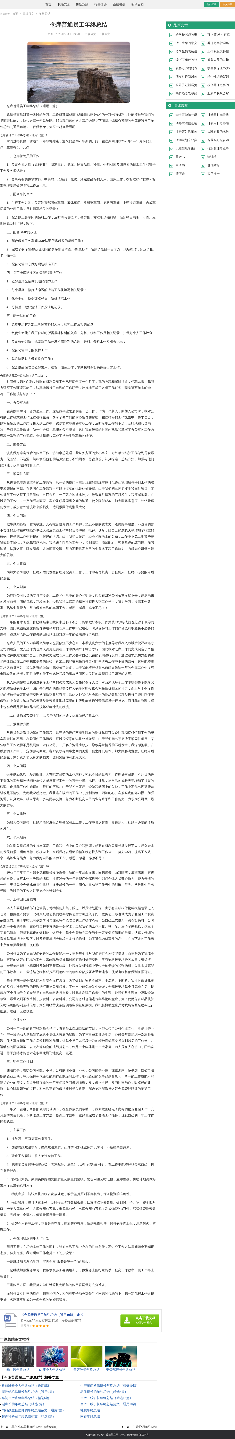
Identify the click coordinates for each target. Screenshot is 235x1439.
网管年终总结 (90, 1416)
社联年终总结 (90, 1410)
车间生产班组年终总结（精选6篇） (27, 1397)
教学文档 (137, 4)
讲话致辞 (82, 4)
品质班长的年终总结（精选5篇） (104, 1391)
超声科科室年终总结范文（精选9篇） (29, 1416)
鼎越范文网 (112, 1434)
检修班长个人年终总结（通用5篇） (27, 1385)
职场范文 (64, 4)
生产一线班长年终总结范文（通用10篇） (109, 1404)
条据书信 (119, 4)
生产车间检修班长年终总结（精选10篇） (109, 1385)
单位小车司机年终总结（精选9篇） (35, 1426)
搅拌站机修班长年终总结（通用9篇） (29, 1391)
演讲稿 (212, 156)
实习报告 (213, 173)
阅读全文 (90, 33)
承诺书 (180, 156)
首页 (48, 4)
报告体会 (100, 4)
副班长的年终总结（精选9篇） (24, 1404)
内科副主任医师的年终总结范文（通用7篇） (34, 1410)
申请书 (180, 165)
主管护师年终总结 (145, 1426)
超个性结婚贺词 (218, 76)
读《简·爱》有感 (218, 34)
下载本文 (104, 33)
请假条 (180, 173)
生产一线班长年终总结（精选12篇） (106, 1397)
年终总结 (44, 13)
